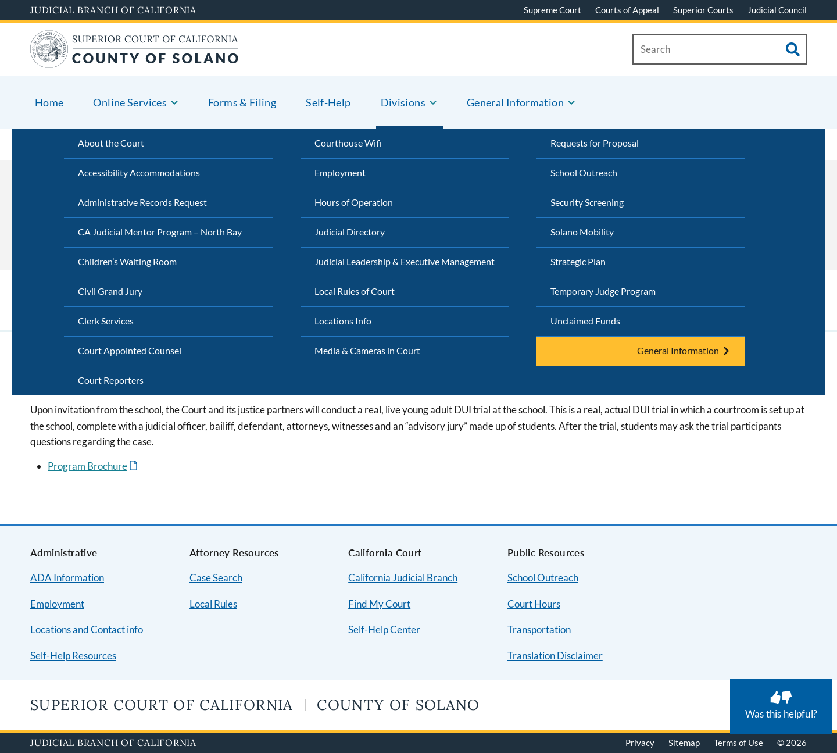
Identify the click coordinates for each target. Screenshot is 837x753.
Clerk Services (106, 320)
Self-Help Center (384, 629)
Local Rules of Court (354, 291)
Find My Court (379, 604)
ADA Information (67, 578)
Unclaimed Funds (585, 320)
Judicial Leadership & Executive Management (404, 261)
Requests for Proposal (594, 142)
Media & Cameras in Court (367, 350)
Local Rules (213, 604)
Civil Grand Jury (110, 291)
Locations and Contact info (86, 629)
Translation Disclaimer (555, 655)
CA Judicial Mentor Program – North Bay (160, 231)
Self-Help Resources (73, 655)
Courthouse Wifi (347, 142)
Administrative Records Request (142, 202)
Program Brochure (87, 466)
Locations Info (342, 320)
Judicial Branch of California (113, 10)
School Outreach (583, 172)
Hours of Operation (353, 202)
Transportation (539, 629)
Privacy (639, 742)
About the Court (111, 142)
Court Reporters (111, 380)
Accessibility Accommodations (139, 172)
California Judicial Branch (402, 578)
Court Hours (533, 604)
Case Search (215, 578)
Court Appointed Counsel (129, 350)
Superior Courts (703, 10)
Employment (340, 172)
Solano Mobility (582, 231)
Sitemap (684, 742)
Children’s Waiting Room (127, 261)
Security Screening (587, 202)
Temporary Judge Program (603, 291)
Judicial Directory (349, 231)
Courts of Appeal (627, 10)
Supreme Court (552, 10)
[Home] (134, 60)
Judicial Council (777, 10)
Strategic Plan (578, 261)
